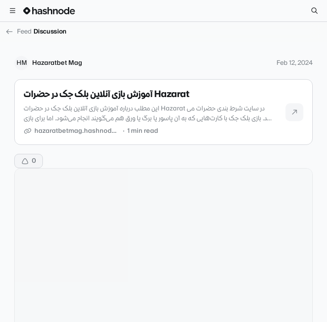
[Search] (314, 11)
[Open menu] (12, 11)
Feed (18, 31)
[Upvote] (28, 161)
